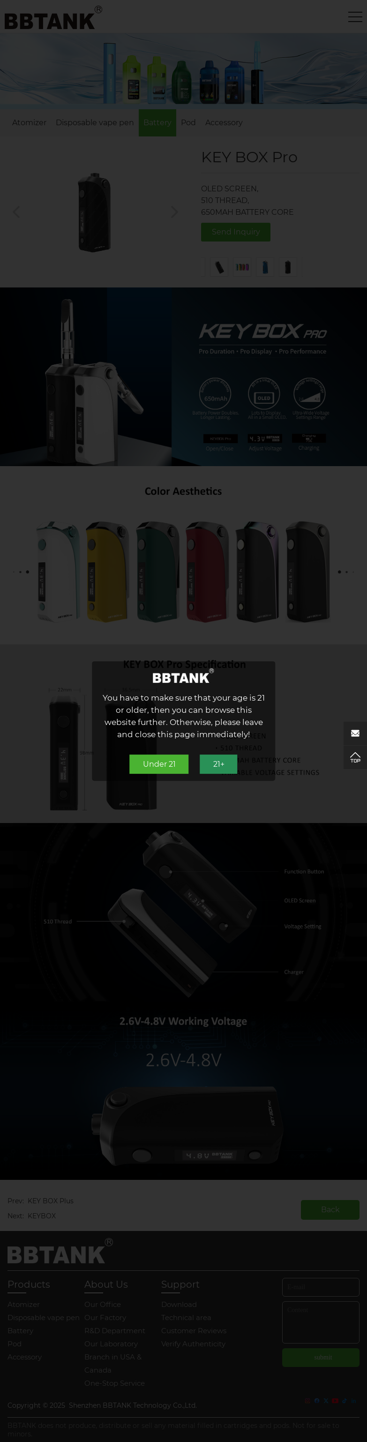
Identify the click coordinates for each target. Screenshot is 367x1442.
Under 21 (159, 764)
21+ (219, 764)
